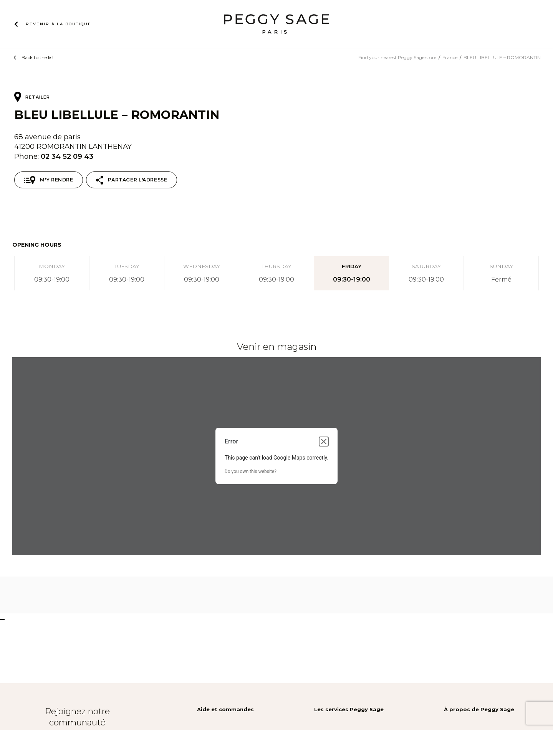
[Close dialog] (323, 441)
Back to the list (38, 57)
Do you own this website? (250, 471)
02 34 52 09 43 (67, 156)
